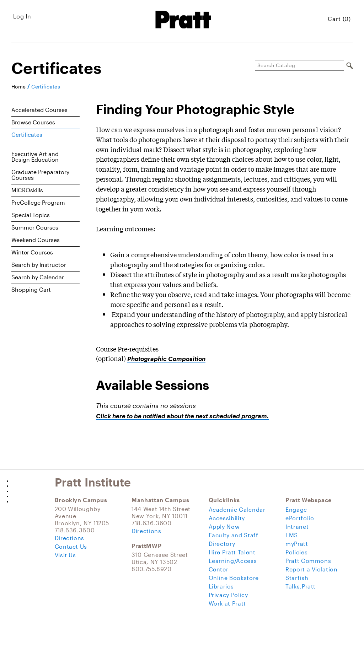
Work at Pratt (227, 603)
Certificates (45, 87)
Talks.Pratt (300, 586)
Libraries (221, 586)
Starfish (296, 577)
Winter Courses (32, 252)
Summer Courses (34, 227)
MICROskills (27, 190)
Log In (22, 16)
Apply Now (224, 526)
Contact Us (71, 546)
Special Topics (30, 214)
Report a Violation (311, 569)
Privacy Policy (228, 594)
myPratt (296, 543)
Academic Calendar (237, 509)
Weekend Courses (35, 239)
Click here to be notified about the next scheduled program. (182, 416)
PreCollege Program (38, 202)
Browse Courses (33, 122)
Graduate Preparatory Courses (40, 174)
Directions (69, 537)
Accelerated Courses (39, 109)
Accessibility (227, 518)
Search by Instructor (38, 264)
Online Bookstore (234, 577)
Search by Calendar (37, 277)
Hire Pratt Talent (232, 552)
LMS (291, 535)
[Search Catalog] (299, 65)
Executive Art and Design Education (35, 156)
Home (18, 87)
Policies (296, 552)
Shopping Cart (31, 289)
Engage (296, 509)
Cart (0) (339, 18)
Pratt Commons (308, 560)
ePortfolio (299, 518)
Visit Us (65, 555)
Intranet (297, 526)
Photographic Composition (166, 358)
